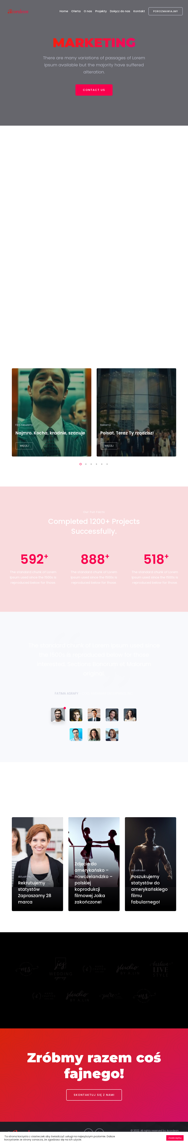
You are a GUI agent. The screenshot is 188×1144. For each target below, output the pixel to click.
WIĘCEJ (24, 446)
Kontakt (139, 11)
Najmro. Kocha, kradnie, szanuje (50, 433)
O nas (88, 11)
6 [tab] (106, 463)
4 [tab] (96, 463)
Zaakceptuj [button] (174, 1138)
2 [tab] (85, 463)
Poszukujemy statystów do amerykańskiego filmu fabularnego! (149, 889)
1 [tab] (80, 463)
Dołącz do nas (120, 11)
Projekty (101, 11)
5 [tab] (101, 463)
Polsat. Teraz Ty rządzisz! (127, 433)
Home (64, 11)
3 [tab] (90, 463)
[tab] (58, 714)
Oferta (76, 11)
